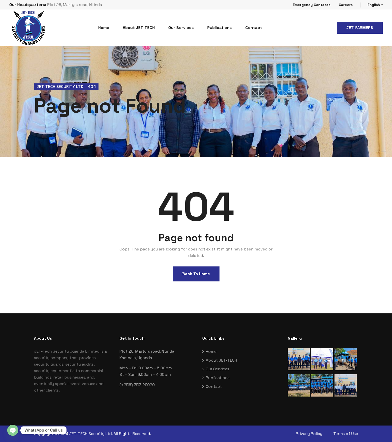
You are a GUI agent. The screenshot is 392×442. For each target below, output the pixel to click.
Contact (253, 27)
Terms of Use (345, 433)
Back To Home (196, 273)
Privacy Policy (309, 433)
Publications (219, 27)
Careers (345, 4)
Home (103, 27)
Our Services (181, 27)
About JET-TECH (139, 27)
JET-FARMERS (359, 27)
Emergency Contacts (311, 4)
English (375, 4)
